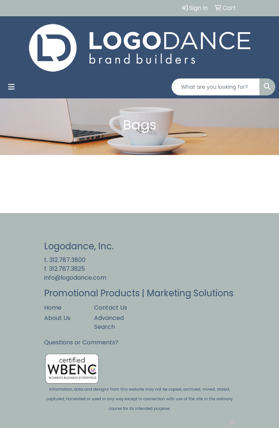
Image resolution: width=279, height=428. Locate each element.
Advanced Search (109, 322)
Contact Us (110, 307)
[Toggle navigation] (11, 87)
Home (53, 307)
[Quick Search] (216, 86)
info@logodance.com (75, 277)
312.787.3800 (67, 260)
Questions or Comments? (81, 342)
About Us (57, 318)
